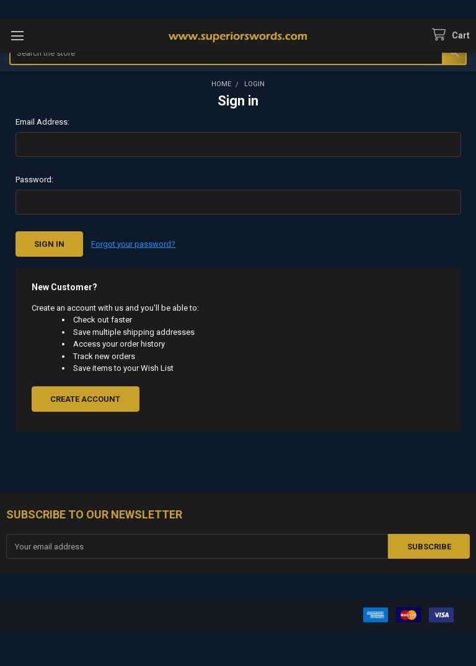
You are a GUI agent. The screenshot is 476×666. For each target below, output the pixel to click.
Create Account (85, 399)
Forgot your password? (133, 244)
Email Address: (42, 122)
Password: (34, 179)
